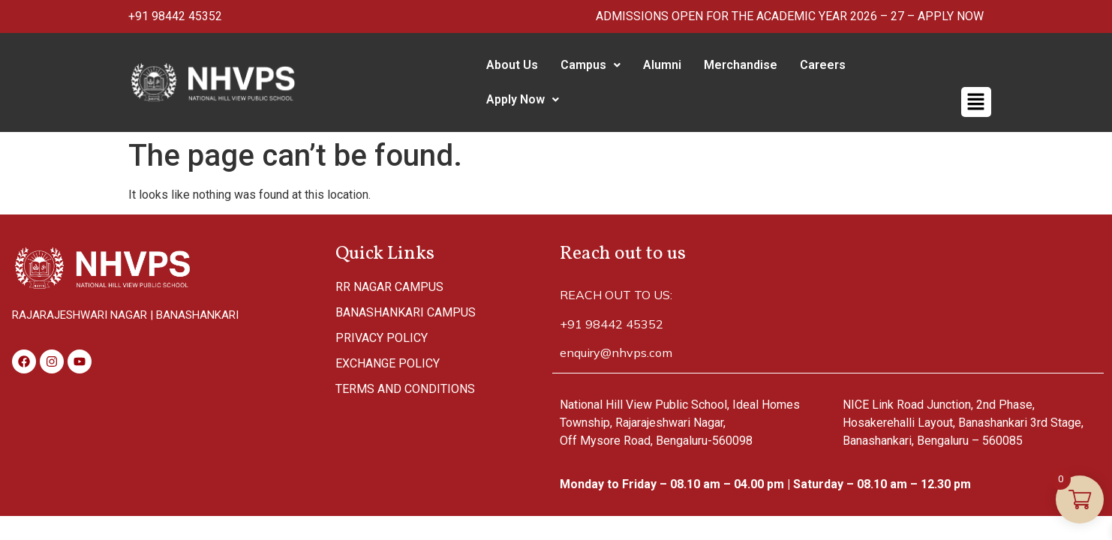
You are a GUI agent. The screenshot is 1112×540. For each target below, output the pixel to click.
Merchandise (734, 65)
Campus (584, 65)
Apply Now (898, 65)
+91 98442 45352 (175, 16)
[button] (584, 65)
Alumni (656, 65)
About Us (506, 65)
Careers (817, 65)
